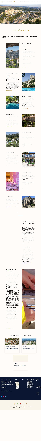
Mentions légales (22, 406)
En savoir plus (3, 387)
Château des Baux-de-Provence (26, 1)
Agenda (16, 363)
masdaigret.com (8, 166)
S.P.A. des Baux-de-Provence (37, 393)
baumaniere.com (9, 90)
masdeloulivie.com (25, 146)
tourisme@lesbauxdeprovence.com (7, 384)
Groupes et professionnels (38, 387)
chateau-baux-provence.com (26, 67)
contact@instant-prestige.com (27, 262)
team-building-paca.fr (9, 328)
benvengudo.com (9, 126)
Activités (37, 1)
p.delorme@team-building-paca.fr (12, 326)
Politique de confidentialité (29, 406)
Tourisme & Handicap (11, 406)
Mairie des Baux (37, 383)
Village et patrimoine (10, 346)
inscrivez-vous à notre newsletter (30, 387)
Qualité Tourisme (17, 406)
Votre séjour (33, 1)
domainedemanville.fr (25, 108)
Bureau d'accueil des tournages (38, 389)
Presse (37, 385)
